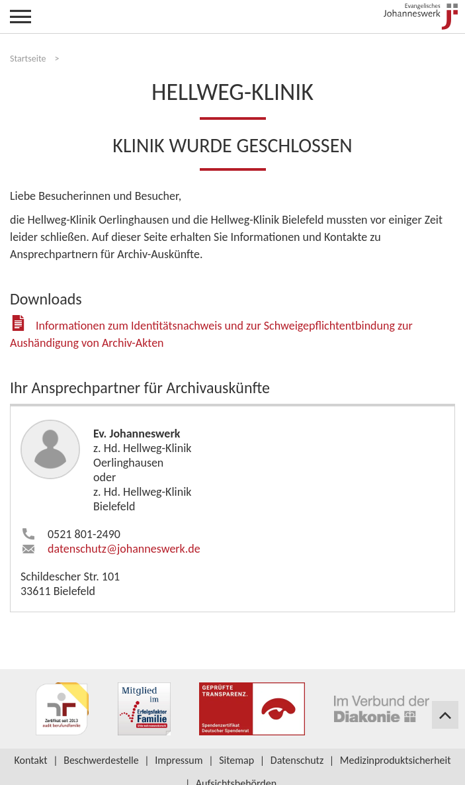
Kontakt (30, 760)
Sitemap (236, 760)
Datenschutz (297, 760)
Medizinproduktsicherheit (395, 760)
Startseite (28, 58)
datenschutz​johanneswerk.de (124, 548)
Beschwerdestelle (101, 760)
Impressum (178, 760)
